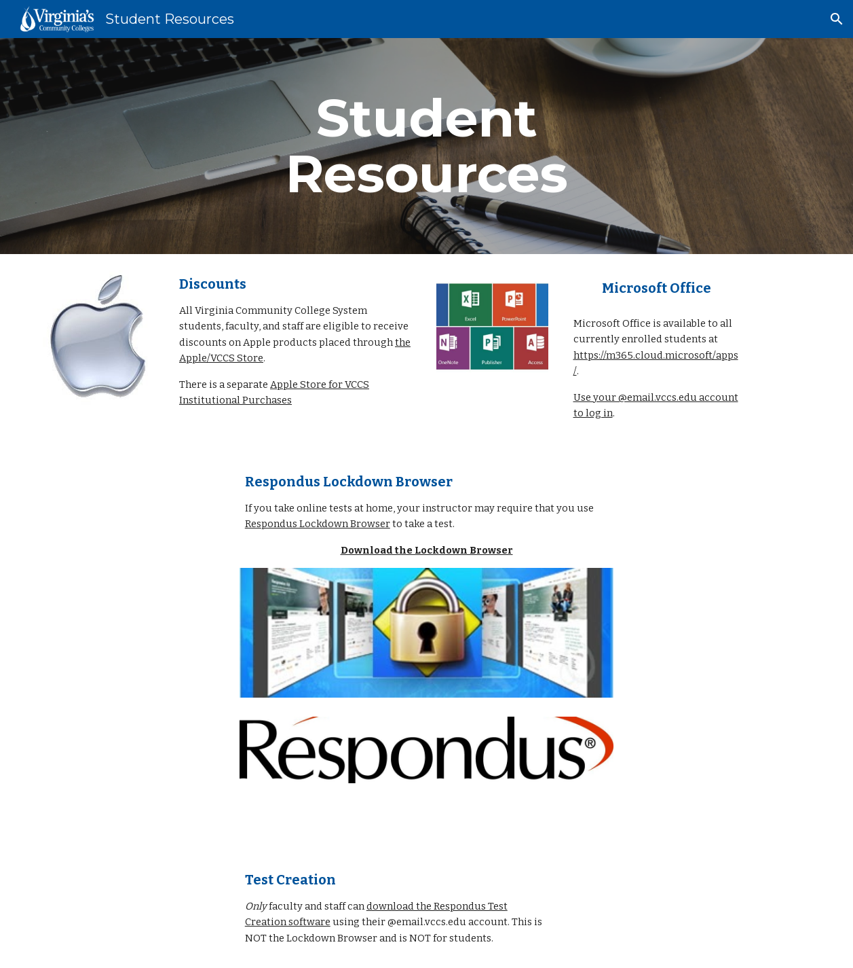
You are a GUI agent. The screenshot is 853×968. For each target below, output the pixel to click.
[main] (426, 146)
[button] (836, 19)
